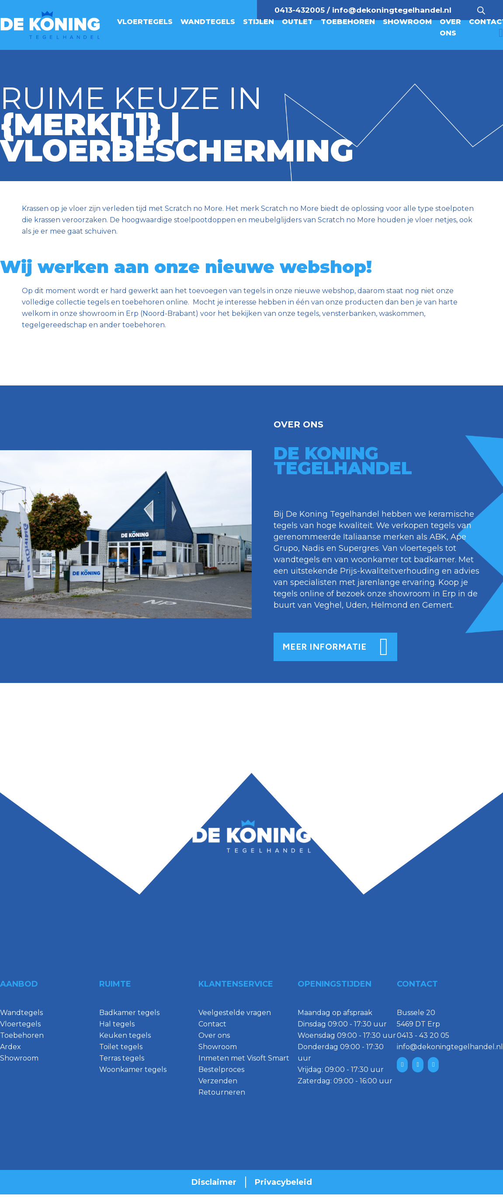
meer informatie (335, 647)
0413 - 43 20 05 (423, 1035)
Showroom (407, 22)
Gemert (437, 605)
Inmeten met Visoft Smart (243, 1058)
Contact (212, 1024)
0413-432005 (299, 10)
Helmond (389, 605)
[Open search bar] (481, 10)
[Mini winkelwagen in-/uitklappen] (501, 33)
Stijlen (258, 22)
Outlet (297, 22)
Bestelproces (221, 1069)
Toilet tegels (120, 1047)
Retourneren (221, 1092)
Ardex (10, 1047)
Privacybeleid (283, 1182)
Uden (356, 605)
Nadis (313, 548)
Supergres (359, 548)
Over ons (450, 27)
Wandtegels (207, 22)
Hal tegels (117, 1024)
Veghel (328, 605)
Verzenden (217, 1081)
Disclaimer (213, 1182)
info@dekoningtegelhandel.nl (391, 10)
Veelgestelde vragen (234, 1012)
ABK (438, 537)
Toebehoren (348, 22)
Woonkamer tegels (133, 1069)
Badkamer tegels (129, 1012)
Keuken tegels (125, 1035)
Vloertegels (145, 22)
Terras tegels (121, 1058)
